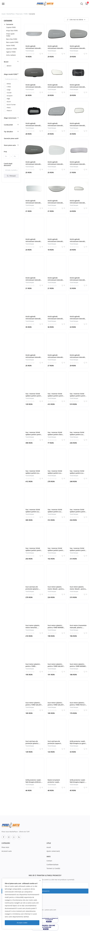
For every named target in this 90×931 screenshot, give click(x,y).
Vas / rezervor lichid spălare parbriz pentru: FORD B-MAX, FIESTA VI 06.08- (34, 435)
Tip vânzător (8, 132)
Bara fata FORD (11, 39)
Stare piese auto (10, 145)
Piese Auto (19, 14)
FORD (26, 14)
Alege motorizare (10, 118)
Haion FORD (10, 45)
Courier (9, 93)
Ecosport (9, 96)
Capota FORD (11, 27)
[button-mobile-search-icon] (81, 3)
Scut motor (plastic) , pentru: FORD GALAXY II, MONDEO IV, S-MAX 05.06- (56, 667)
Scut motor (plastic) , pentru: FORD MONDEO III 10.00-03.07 (56, 627)
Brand (6, 62)
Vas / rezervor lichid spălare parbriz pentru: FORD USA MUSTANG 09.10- (34, 397)
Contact (49, 861)
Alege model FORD (10, 74)
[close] (40, 880)
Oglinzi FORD (11, 52)
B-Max (9, 84)
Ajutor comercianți (53, 851)
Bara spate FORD (12, 42)
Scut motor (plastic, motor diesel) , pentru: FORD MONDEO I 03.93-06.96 (56, 590)
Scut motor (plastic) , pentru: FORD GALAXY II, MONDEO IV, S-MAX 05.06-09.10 (56, 706)
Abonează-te (45, 891)
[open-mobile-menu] (3, 4)
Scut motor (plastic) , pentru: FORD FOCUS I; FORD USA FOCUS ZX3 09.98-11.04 (78, 706)
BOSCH (9, 66)
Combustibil (8, 125)
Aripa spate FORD (10, 35)
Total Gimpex (30, 51)
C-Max (9, 87)
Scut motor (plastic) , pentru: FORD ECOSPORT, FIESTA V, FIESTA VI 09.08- (33, 667)
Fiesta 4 (9, 110)
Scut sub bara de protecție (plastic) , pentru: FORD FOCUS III (34, 589)
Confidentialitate (52, 865)
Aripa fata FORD (12, 31)
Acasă (3, 14)
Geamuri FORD (11, 49)
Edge (8, 99)
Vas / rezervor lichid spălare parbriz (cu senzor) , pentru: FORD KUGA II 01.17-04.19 (78, 435)
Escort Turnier (11, 105)
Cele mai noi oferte (76, 19)
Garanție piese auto (11, 138)
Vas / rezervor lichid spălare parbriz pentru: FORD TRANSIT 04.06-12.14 (78, 397)
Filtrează (11, 176)
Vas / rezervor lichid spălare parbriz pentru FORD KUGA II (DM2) (78, 512)
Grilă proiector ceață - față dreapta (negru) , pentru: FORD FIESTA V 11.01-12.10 (78, 783)
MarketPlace (10, 14)
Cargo (9, 90)
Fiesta (9, 108)
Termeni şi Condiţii (53, 868)
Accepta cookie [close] (22, 923)
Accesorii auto (7, 851)
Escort (9, 102)
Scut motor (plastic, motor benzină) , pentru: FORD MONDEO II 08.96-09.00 (34, 628)
